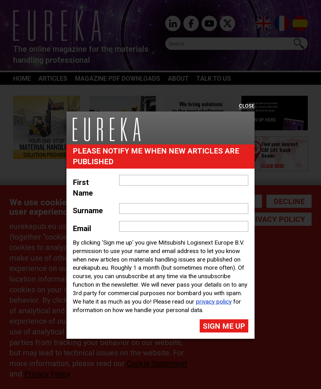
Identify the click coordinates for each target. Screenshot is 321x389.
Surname (88, 210)
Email (82, 228)
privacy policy (214, 301)
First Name (83, 187)
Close (247, 106)
